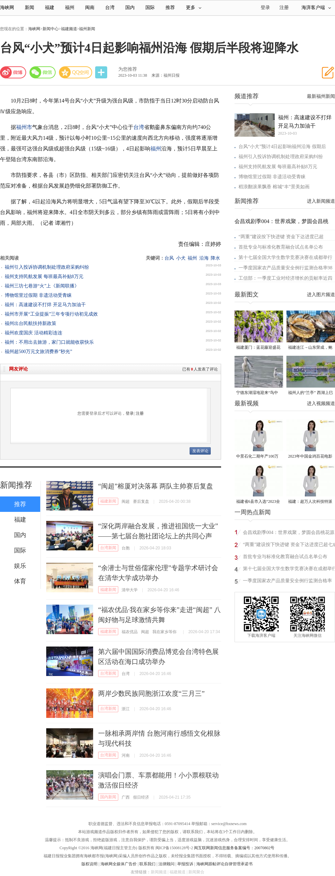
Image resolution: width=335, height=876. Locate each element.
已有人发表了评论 (200, 369)
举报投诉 (185, 864)
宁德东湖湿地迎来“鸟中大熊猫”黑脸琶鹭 (257, 393)
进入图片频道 (321, 294)
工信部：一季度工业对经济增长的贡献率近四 (285, 278)
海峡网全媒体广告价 (118, 864)
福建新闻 (108, 501)
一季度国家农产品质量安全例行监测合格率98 (285, 267)
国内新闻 (108, 797)
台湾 (110, 7)
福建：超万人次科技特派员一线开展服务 (310, 502)
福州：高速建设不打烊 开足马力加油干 (45, 304)
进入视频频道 (321, 403)
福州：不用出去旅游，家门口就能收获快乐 (49, 342)
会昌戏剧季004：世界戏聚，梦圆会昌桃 (281, 221)
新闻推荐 (16, 485)
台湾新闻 (108, 547)
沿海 (204, 258)
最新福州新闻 (321, 96)
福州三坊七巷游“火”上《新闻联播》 (42, 285)
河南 (126, 755)
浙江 (126, 708)
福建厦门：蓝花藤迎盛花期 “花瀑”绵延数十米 (258, 348)
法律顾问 (166, 864)
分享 (102, 72)
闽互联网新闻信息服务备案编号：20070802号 (234, 848)
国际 (150, 7)
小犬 (181, 258)
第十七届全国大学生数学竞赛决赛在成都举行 (285, 257)
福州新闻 (87, 28)
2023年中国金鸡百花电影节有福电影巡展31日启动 (310, 457)
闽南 (89, 7)
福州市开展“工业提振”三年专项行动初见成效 (51, 314)
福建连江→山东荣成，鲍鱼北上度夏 (310, 348)
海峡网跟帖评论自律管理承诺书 (224, 864)
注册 (284, 7)
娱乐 (20, 565)
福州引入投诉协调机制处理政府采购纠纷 (47, 267)
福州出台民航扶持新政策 (30, 323)
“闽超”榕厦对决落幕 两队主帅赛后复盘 (155, 486)
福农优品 (130, 631)
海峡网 (7, 7)
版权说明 (89, 864)
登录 (130, 413)
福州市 (24, 127)
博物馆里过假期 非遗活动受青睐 (38, 295)
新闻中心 (51, 28)
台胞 (126, 548)
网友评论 (18, 369)
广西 (126, 797)
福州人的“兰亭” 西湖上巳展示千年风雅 (310, 393)
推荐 (170, 7)
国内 (130, 7)
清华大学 (130, 590)
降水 (215, 258)
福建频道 (69, 28)
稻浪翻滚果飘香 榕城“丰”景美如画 (274, 186)
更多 (193, 7)
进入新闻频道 (321, 201)
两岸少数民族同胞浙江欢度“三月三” (151, 693)
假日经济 (141, 797)
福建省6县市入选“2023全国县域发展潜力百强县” (258, 502)
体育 (20, 581)
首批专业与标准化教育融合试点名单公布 (281, 247)
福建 (49, 7)
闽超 (126, 501)
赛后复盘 (141, 501)
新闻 (29, 7)
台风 (169, 258)
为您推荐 (127, 69)
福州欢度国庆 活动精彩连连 (33, 332)
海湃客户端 (316, 7)
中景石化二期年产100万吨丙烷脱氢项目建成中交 (258, 457)
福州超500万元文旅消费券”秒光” (38, 351)
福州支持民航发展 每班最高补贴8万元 (44, 276)
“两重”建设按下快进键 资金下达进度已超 (281, 236)
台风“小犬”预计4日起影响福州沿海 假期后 (282, 146)
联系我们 (147, 864)
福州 (69, 7)
